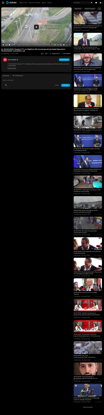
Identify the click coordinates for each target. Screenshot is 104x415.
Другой (44, 3)
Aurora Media (13, 60)
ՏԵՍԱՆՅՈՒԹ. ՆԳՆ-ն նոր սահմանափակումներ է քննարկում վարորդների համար (84, 357)
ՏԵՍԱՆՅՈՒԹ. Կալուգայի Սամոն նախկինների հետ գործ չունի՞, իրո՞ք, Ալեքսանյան (87, 68)
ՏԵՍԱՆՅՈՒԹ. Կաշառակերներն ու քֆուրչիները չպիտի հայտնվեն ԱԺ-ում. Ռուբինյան (86, 378)
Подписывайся (64, 59)
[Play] (3, 45)
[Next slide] (100, 8)
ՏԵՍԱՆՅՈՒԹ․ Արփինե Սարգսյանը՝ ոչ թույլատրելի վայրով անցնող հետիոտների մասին (87, 314)
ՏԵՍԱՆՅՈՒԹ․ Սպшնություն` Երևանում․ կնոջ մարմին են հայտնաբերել (87, 190)
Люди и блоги (23, 3)
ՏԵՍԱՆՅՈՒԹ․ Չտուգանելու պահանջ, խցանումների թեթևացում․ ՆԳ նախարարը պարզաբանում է (87, 335)
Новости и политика (34, 3)
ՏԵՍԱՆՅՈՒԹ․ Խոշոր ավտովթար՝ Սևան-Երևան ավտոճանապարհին (86, 211)
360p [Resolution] (67, 44)
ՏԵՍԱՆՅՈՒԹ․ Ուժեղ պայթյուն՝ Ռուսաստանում (88, 130)
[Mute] (64, 45)
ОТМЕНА (57, 85)
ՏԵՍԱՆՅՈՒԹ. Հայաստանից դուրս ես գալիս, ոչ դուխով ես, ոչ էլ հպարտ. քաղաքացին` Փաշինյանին (88, 27)
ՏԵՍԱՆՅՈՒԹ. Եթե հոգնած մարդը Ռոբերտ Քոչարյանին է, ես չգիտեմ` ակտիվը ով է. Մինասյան (86, 110)
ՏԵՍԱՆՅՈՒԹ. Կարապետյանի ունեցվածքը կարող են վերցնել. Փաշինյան (86, 398)
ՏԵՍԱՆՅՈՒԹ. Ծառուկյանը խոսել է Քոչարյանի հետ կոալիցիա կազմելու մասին (88, 272)
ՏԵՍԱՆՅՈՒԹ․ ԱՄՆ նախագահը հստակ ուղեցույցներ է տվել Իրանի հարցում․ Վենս (87, 48)
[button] (101, 3)
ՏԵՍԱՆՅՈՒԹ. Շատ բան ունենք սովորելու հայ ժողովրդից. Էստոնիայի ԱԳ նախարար (87, 170)
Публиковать (65, 85)
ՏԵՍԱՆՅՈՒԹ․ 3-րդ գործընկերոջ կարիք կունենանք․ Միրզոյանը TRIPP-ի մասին (86, 89)
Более (50, 3)
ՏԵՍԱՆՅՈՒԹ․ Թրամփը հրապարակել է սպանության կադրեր (85, 231)
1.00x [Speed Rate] (58, 44)
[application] (36, 27)
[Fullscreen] (69, 45)
